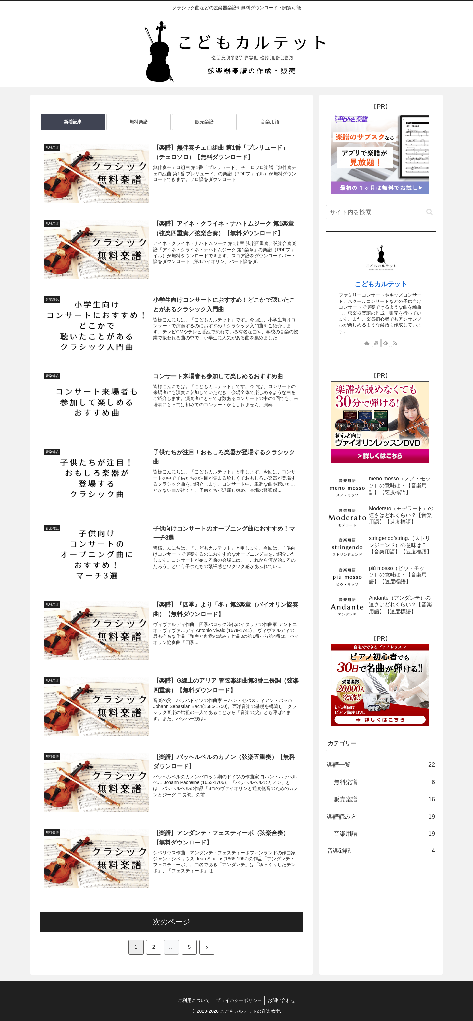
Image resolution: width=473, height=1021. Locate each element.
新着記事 (73, 121)
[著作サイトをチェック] (367, 343)
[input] (381, 212)
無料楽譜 (138, 121)
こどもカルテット (381, 284)
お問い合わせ (282, 1000)
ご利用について (193, 1000)
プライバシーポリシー (239, 1000)
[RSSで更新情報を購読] (395, 343)
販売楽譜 (204, 121)
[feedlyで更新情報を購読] (385, 343)
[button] (429, 212)
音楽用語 (270, 121)
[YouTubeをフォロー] (376, 343)
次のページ (171, 922)
